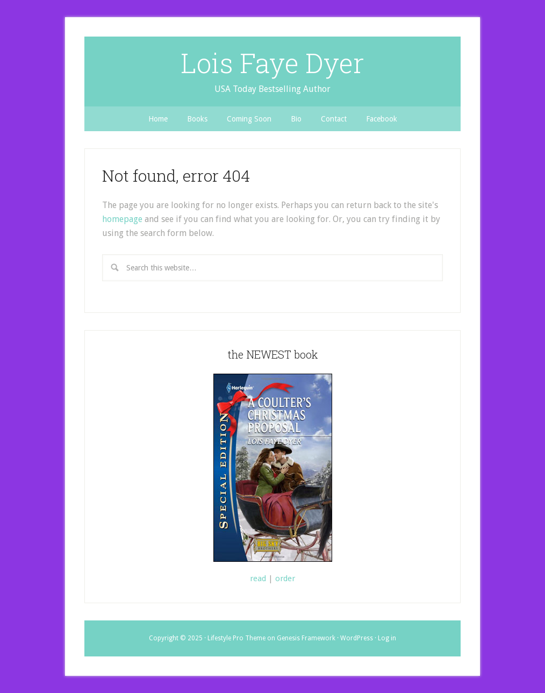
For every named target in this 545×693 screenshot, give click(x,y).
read (258, 578)
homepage (122, 219)
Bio (296, 119)
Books (197, 119)
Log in (387, 638)
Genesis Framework (306, 638)
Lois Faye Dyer (272, 63)
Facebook (381, 119)
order (285, 578)
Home (158, 119)
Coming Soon (249, 119)
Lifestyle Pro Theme (236, 638)
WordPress (356, 638)
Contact (334, 119)
